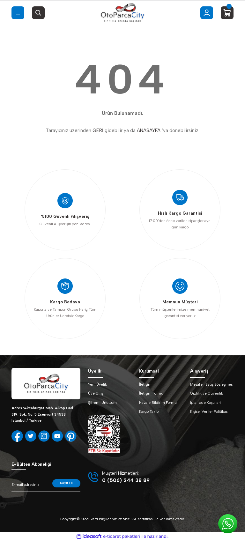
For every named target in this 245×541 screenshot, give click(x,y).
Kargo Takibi (149, 411)
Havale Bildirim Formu (158, 402)
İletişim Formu (151, 393)
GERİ (98, 130)
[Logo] (122, 13)
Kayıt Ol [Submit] (66, 483)
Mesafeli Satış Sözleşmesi (212, 384)
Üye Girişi (96, 393)
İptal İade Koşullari (205, 402)
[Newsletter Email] (45, 485)
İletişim (145, 384)
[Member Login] (207, 13)
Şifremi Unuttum (102, 402)
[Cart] (227, 12)
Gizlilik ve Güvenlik (206, 393)
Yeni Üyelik (97, 384)
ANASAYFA (148, 130)
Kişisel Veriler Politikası (209, 411)
